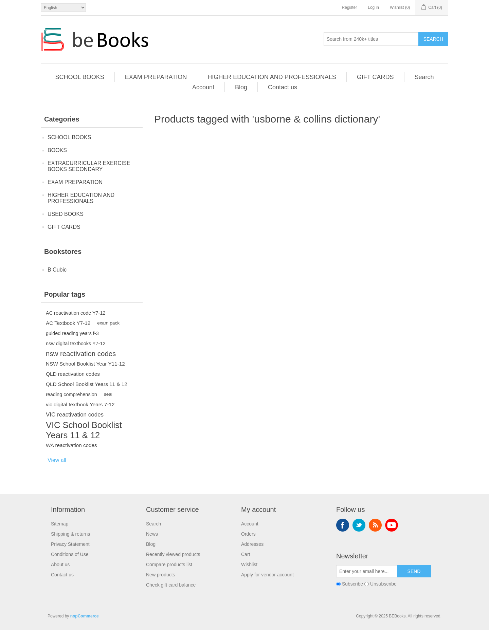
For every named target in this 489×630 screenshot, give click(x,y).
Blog (241, 87)
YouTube (391, 525)
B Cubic (57, 270)
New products (160, 574)
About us (60, 564)
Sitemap (59, 523)
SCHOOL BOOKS (79, 77)
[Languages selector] (63, 7)
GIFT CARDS (375, 77)
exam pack (108, 323)
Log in (373, 7)
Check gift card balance (171, 585)
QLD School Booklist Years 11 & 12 (86, 384)
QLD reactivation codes (73, 374)
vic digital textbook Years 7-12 (80, 404)
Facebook (342, 525)
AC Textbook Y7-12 (68, 323)
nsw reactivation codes (81, 353)
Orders (248, 534)
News (152, 534)
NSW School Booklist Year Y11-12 (85, 364)
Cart (245, 554)
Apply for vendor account (267, 574)
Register (349, 7)
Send (414, 571)
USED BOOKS (66, 214)
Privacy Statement (70, 544)
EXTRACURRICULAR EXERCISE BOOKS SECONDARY (89, 166)
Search (433, 39)
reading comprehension (71, 394)
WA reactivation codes (71, 445)
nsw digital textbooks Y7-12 (76, 343)
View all (57, 460)
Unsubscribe (383, 584)
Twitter (358, 525)
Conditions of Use (70, 554)
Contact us (282, 87)
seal (108, 394)
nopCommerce (84, 616)
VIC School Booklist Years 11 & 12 (84, 430)
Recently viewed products (173, 554)
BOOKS (57, 150)
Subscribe (352, 584)
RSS (375, 525)
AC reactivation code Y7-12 (76, 313)
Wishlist (249, 564)
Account (203, 87)
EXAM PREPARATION (156, 77)
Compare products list (169, 564)
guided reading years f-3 (72, 333)
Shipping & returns (70, 534)
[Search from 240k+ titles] (371, 39)
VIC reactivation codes (75, 414)
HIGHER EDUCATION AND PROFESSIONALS (271, 77)
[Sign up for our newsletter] (366, 571)
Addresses (252, 544)
